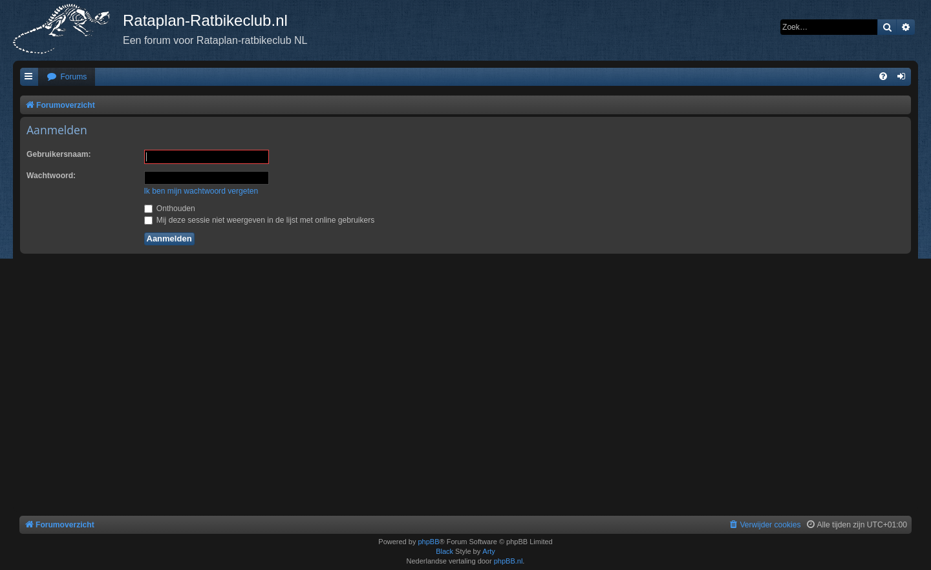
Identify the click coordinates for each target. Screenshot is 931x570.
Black (444, 551)
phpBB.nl (508, 561)
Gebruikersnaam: (59, 154)
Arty (488, 551)
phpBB (428, 541)
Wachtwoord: (51, 175)
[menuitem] (66, 77)
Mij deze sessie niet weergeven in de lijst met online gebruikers (259, 220)
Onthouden (169, 208)
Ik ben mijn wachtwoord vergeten (201, 191)
